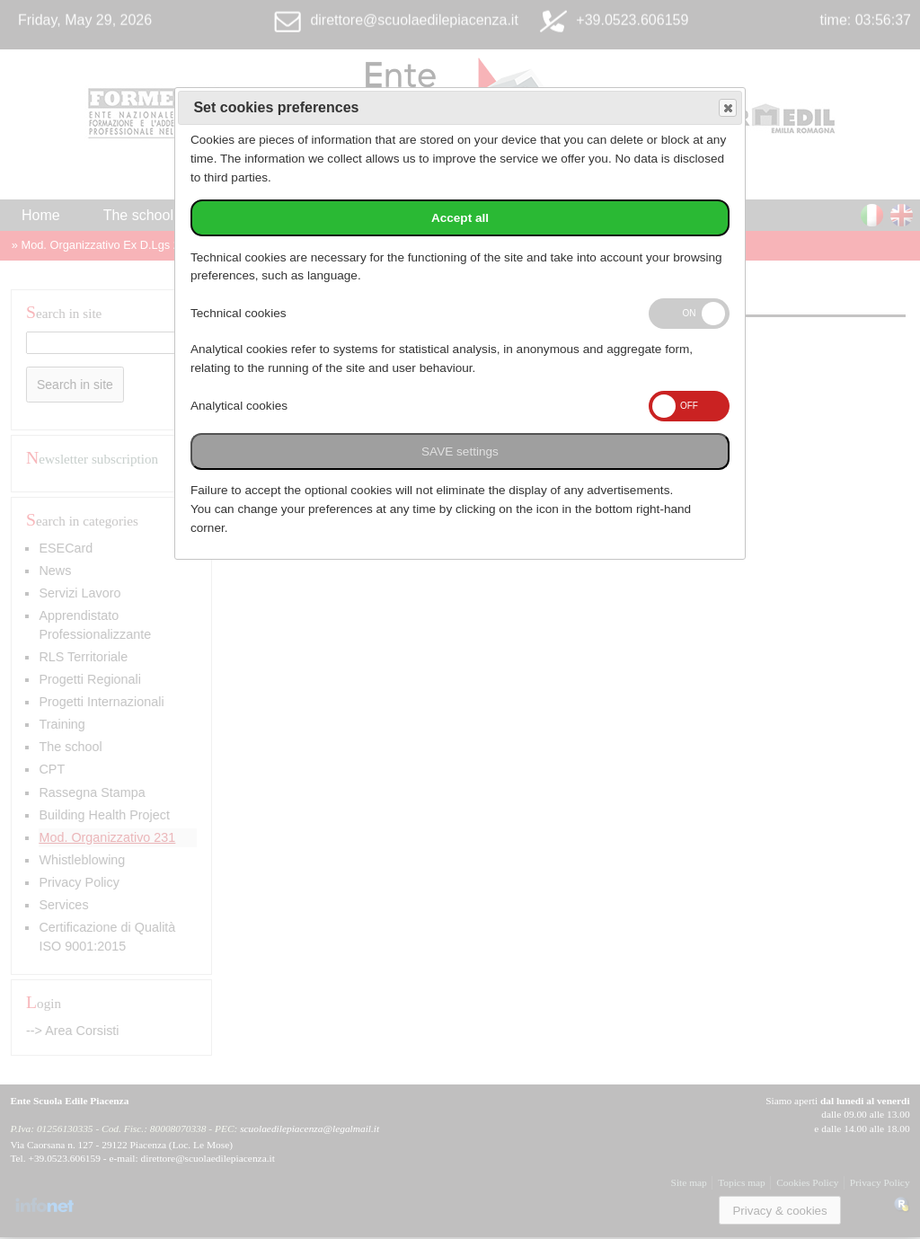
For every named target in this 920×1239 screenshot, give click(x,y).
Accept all (460, 218)
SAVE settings (460, 451)
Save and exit (727, 108)
